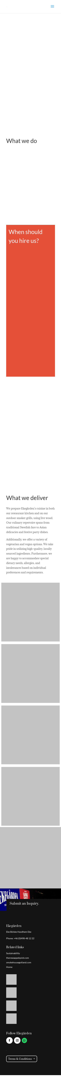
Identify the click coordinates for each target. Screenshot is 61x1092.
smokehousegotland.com (18, 962)
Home (9, 967)
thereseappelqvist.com (17, 957)
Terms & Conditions (20, 1058)
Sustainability (13, 953)
